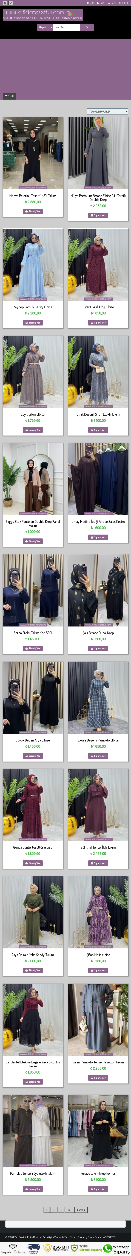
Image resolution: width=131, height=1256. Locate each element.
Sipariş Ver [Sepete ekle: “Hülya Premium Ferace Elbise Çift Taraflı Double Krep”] (100, 215)
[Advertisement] (29, 65)
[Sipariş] (107, 111)
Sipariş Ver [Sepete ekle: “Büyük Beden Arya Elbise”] (34, 755)
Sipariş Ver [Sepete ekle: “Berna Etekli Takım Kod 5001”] (34, 648)
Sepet (112, 3)
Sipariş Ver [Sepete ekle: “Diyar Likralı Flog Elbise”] (100, 322)
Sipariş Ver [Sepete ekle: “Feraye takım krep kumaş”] (100, 1189)
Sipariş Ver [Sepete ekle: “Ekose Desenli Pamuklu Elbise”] (100, 755)
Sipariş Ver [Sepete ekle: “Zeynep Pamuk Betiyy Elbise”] (34, 322)
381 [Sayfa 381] (69, 1209)
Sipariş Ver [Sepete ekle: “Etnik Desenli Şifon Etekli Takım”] (100, 429)
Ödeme (123, 3)
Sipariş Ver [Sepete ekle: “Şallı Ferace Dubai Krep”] (100, 648)
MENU (9, 96)
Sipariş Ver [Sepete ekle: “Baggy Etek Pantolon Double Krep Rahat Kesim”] (34, 541)
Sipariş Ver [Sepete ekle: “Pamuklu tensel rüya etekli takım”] (34, 1189)
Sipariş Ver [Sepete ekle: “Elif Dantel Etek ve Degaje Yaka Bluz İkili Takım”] (34, 1081)
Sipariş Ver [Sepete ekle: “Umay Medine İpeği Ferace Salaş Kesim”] (100, 537)
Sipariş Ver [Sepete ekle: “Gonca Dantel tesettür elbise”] (34, 863)
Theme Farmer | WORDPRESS (102, 1237)
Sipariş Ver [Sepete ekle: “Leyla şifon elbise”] (34, 429)
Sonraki (81, 1209)
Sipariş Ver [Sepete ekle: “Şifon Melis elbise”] (100, 970)
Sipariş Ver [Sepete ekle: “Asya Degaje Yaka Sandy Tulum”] (34, 970)
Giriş (90, 3)
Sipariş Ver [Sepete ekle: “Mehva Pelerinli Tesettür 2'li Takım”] (34, 211)
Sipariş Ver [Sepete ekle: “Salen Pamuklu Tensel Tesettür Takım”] (100, 1077)
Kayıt (101, 3)
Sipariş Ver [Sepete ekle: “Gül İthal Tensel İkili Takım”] (100, 863)
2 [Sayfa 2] (53, 1209)
